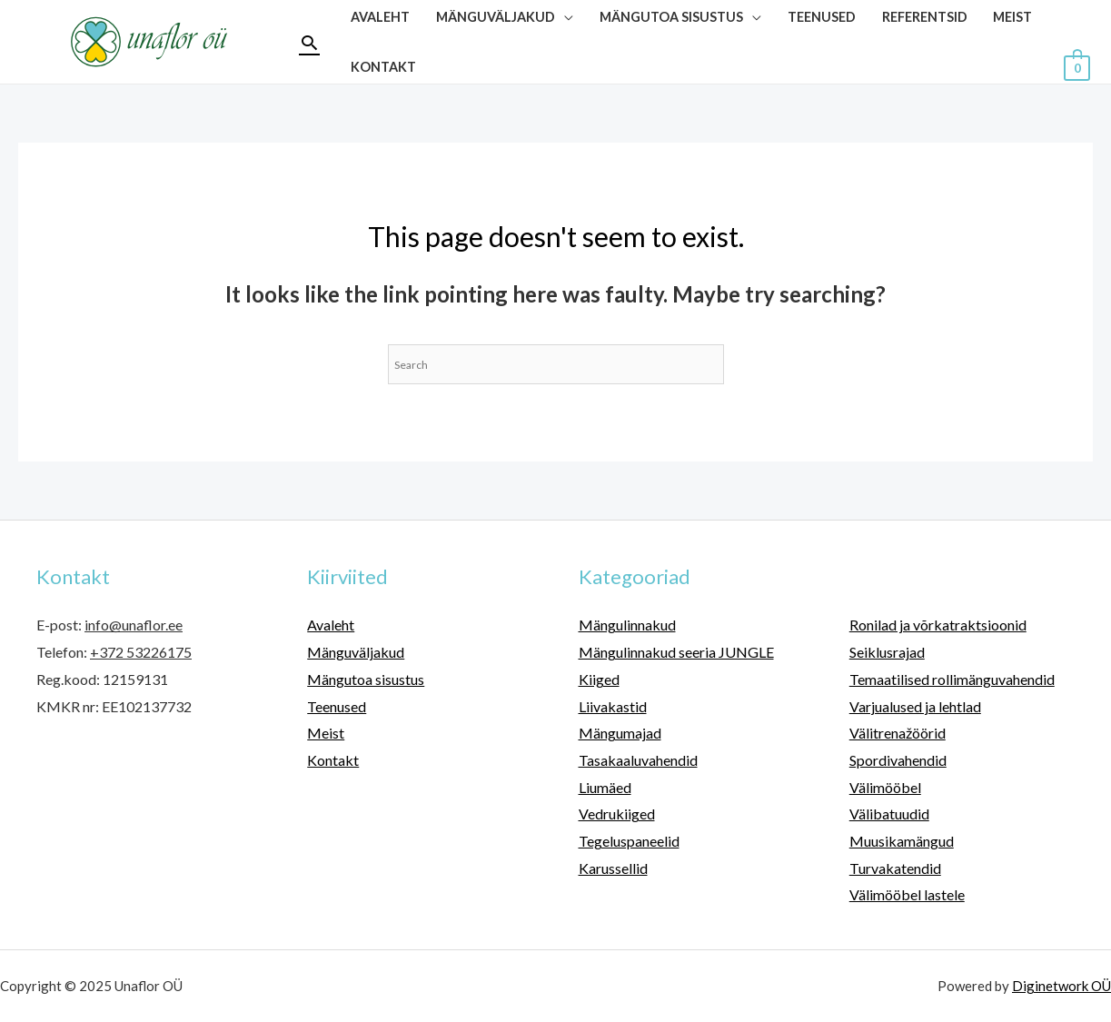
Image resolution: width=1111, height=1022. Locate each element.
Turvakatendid (895, 868)
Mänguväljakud (355, 651)
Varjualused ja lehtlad (915, 706)
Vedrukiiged (617, 813)
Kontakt (383, 66)
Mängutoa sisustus (365, 679)
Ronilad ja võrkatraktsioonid (938, 624)
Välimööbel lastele (907, 894)
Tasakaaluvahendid (638, 760)
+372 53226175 (141, 651)
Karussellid (613, 868)
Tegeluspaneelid (629, 840)
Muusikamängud (901, 840)
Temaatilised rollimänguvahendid (952, 679)
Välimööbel (885, 787)
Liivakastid (613, 706)
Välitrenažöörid (897, 732)
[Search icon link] (309, 42)
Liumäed (605, 787)
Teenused (336, 706)
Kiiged (599, 679)
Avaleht (330, 624)
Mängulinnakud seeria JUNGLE (676, 651)
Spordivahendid (898, 760)
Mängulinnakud (627, 624)
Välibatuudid (889, 813)
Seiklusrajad (887, 651)
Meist (325, 732)
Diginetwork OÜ (1061, 985)
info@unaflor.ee (133, 624)
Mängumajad (620, 732)
